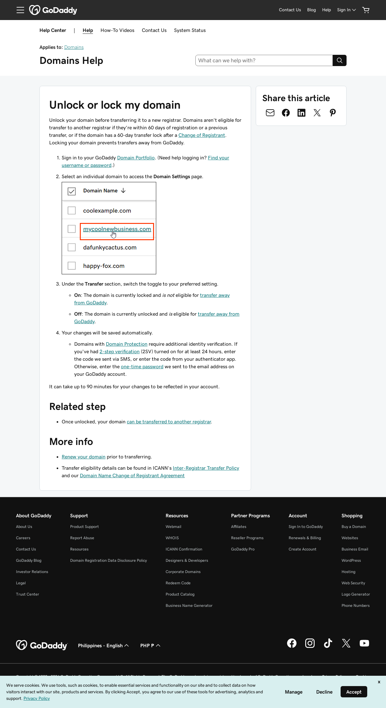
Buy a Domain (354, 527)
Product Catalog (180, 594)
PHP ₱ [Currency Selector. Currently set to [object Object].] (151, 645)
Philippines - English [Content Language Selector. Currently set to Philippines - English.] (104, 645)
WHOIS (172, 538)
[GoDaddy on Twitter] (346, 646)
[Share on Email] (270, 112)
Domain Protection (126, 343)
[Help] (326, 10)
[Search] (340, 60)
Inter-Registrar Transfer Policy (206, 467)
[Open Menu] (17, 10)
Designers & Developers (187, 560)
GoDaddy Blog (28, 560)
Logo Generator (356, 594)
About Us (24, 527)
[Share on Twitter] (317, 112)
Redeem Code (178, 583)
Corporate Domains (183, 572)
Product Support (84, 527)
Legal (21, 583)
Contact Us (154, 30)
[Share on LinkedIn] (301, 112)
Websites (350, 538)
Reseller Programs (247, 538)
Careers (23, 538)
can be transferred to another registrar (169, 421)
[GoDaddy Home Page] (42, 645)
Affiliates (238, 527)
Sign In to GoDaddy (306, 527)
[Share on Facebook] (286, 112)
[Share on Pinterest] (333, 112)
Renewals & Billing (305, 538)
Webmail (173, 527)
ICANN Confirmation (184, 549)
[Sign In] (347, 10)
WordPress (351, 560)
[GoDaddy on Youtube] (364, 646)
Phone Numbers (356, 605)
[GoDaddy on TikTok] (328, 646)
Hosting (348, 572)
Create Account (303, 549)
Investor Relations (32, 572)
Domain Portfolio (136, 157)
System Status (190, 30)
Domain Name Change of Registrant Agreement (132, 475)
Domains (74, 46)
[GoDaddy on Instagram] (310, 646)
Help (88, 30)
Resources (79, 549)
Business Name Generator (189, 605)
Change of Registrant (201, 134)
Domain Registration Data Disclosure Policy (108, 560)
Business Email (355, 549)
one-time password (142, 366)
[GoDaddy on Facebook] (291, 646)
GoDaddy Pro (243, 549)
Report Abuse (82, 538)
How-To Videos (117, 30)
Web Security (353, 583)
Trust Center (27, 594)
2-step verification (120, 351)
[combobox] (264, 60)
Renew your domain (84, 456)
